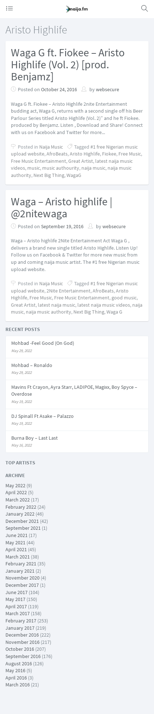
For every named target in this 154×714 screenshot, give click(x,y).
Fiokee (109, 153)
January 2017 (20, 628)
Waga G (114, 311)
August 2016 (18, 663)
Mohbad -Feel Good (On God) (42, 343)
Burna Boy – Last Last (34, 438)
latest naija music (56, 305)
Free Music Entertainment (38, 161)
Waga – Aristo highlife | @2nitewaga (61, 207)
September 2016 (23, 656)
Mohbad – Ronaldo (31, 365)
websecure (107, 89)
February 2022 (20, 507)
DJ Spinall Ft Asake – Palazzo (42, 416)
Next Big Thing (48, 175)
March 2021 (17, 556)
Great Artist (80, 161)
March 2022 (17, 499)
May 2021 (15, 542)
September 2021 (23, 528)
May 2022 (15, 485)
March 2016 (17, 684)
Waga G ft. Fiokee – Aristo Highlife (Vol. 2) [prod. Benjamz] (68, 64)
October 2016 (19, 649)
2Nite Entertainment (68, 290)
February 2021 (20, 563)
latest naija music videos (103, 305)
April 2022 (16, 492)
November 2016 (22, 642)
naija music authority (48, 311)
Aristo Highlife (85, 153)
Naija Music (51, 147)
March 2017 (17, 613)
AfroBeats (57, 153)
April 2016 (16, 677)
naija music (93, 168)
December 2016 (22, 635)
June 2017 (16, 592)
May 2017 (15, 599)
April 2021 (16, 549)
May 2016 (15, 670)
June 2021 (16, 535)
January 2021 (20, 571)
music (33, 168)
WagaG (73, 175)
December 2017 (22, 585)
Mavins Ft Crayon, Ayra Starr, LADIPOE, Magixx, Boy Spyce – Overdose (74, 391)
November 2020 (22, 577)
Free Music (129, 153)
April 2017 (16, 606)
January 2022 (20, 514)
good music (124, 297)
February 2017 (20, 620)
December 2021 (22, 521)
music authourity (60, 168)
